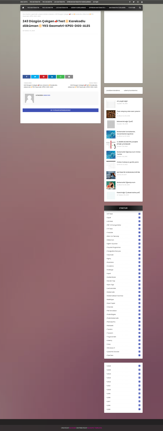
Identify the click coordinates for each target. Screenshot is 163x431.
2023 (123, 378)
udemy (123, 340)
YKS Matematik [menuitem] (33, 8)
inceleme (123, 266)
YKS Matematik (35, 2)
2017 (123, 401)
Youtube (123, 232)
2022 (123, 382)
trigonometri (123, 337)
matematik (123, 292)
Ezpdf (123, 218)
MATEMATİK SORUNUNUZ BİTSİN (128, 172)
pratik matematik (123, 318)
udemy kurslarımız (130, 90)
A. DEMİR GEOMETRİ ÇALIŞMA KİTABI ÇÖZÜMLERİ (127, 143)
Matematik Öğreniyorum (126, 182)
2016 (123, 405)
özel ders (123, 355)
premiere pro (123, 322)
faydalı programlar (123, 247)
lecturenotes (123, 288)
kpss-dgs (123, 285)
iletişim (95, 2)
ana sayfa (24, 2)
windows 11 (123, 348)
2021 (123, 386)
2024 (123, 374)
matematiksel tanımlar (123, 296)
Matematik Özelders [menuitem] (117, 8)
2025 (123, 370)
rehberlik (123, 326)
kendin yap (123, 281)
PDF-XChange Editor (123, 225)
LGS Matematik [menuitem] (62, 8)
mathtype (123, 299)
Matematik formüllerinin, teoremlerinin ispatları (126, 133)
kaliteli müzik (123, 277)
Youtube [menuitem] (131, 8)
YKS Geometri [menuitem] (47, 8)
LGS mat (123, 221)
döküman (123, 240)
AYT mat (123, 214)
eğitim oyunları (123, 244)
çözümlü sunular (123, 352)
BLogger (72, 428)
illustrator (123, 262)
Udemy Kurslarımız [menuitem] (78, 8)
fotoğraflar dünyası (123, 251)
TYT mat (123, 229)
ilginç (123, 259)
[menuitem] (23, 7)
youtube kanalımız (113, 90)
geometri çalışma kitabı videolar (42, 14)
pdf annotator (123, 311)
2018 (123, 397)
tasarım (123, 333)
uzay (123, 344)
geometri (123, 255)
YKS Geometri (47, 2)
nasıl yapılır (123, 303)
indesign (123, 270)
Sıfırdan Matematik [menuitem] (97, 8)
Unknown (46, 95)
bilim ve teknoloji (123, 236)
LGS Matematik (59, 2)
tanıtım (123, 329)
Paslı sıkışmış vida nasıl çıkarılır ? (128, 112)
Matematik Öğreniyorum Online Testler (128, 153)
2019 (123, 394)
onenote (123, 307)
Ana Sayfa (26, 14)
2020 (123, 390)
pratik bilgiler (123, 314)
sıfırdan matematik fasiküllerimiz (79, 2)
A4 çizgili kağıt (122, 101)
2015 (123, 409)
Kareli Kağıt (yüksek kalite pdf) (128, 192)
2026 (123, 366)
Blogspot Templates (94, 428)
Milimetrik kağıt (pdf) (125, 121)
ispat (123, 273)
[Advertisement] (123, 47)
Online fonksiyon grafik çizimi (128, 162)
